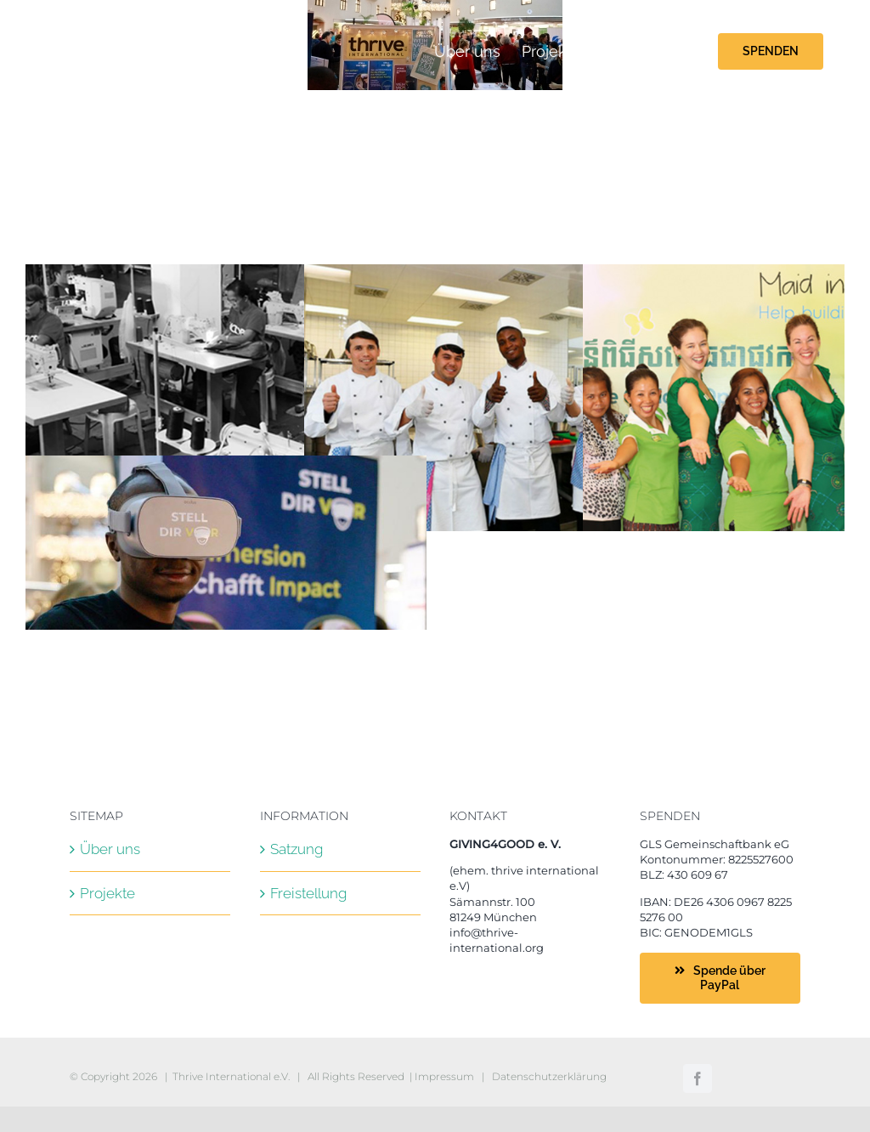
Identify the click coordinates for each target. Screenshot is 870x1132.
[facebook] (697, 1078)
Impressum (444, 1076)
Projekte (107, 893)
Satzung (296, 849)
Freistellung (308, 893)
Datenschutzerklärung (549, 1076)
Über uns (110, 849)
